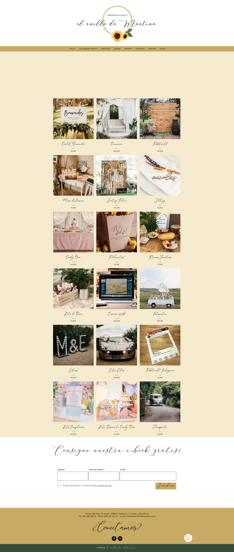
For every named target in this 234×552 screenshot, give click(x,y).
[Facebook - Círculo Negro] (114, 538)
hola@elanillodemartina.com (141, 516)
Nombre (61, 470)
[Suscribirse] (166, 486)
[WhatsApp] (188, 538)
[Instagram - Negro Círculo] (120, 538)
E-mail (122, 470)
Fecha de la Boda (96, 470)
